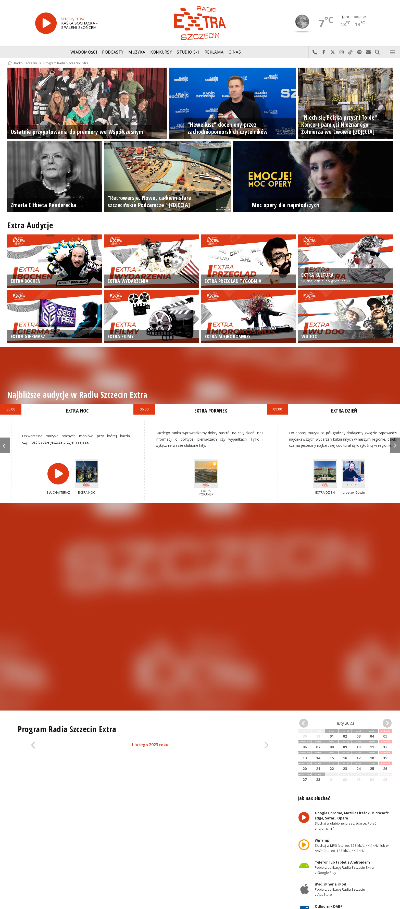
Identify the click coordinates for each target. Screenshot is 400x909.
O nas (235, 52)
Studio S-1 (188, 52)
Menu (392, 52)
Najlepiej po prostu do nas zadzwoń (314, 52)
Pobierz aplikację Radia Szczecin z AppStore (340, 889)
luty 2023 (345, 723)
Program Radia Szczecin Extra (65, 63)
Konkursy (161, 52)
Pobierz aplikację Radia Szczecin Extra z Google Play (344, 867)
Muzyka (136, 52)
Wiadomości (83, 52)
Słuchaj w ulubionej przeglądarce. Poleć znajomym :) (352, 821)
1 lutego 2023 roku (149, 745)
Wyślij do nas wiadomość (368, 52)
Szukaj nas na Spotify (359, 52)
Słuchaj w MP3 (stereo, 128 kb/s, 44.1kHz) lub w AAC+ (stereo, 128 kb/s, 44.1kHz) (352, 845)
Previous (5, 445)
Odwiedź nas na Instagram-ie (341, 52)
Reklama (214, 52)
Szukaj (377, 52)
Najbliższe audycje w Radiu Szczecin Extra (77, 394)
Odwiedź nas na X (332, 52)
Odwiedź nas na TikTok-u (350, 52)
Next (395, 445)
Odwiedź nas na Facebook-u (323, 52)
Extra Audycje (30, 225)
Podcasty (112, 52)
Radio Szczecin (22, 63)
